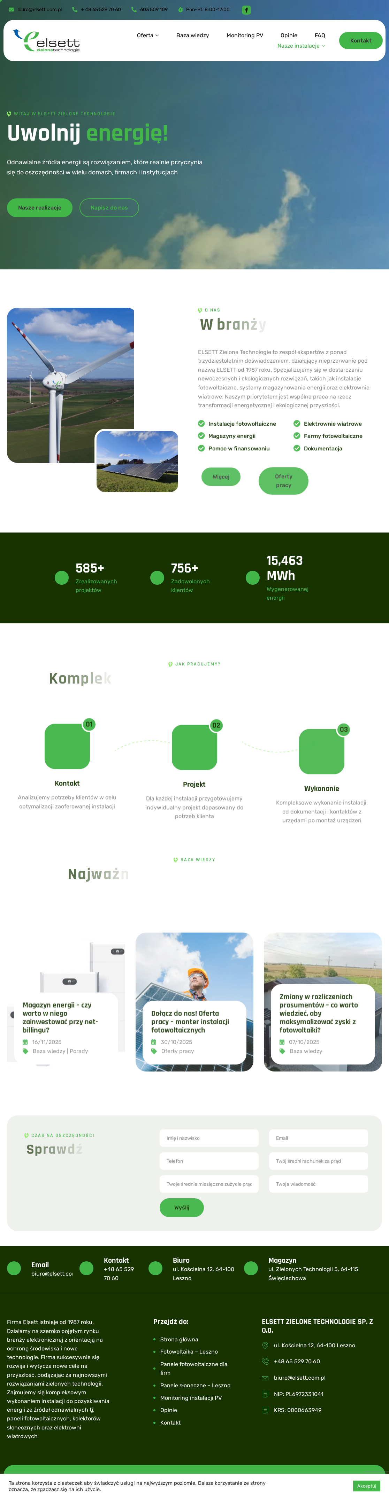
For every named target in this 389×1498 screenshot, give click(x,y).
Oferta (148, 35)
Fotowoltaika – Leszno (189, 1351)
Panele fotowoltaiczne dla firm (194, 1369)
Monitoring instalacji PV (191, 1398)
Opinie (289, 35)
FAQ (320, 35)
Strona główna (179, 1339)
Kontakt (170, 1422)
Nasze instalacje (301, 45)
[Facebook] (246, 10)
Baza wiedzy (192, 35)
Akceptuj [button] (366, 1486)
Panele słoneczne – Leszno (195, 1385)
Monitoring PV (245, 35)
